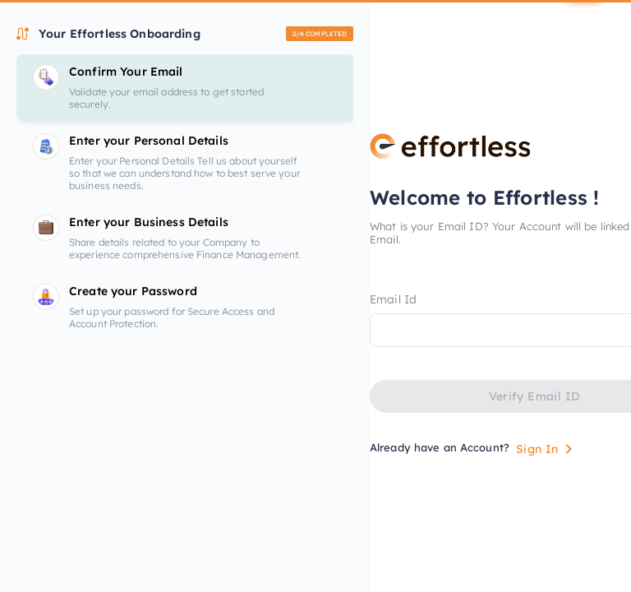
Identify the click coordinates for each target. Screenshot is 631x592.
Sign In (547, 449)
